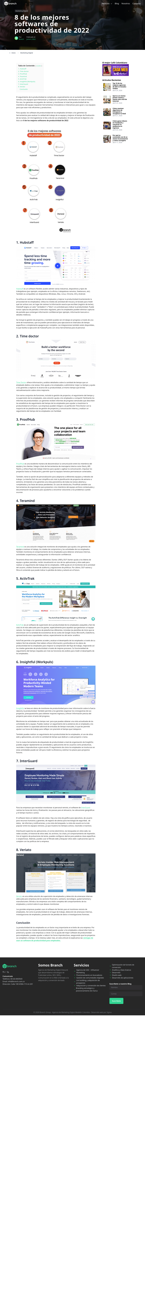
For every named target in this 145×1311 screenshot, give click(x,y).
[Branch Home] (10, 3)
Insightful (20, 708)
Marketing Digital (21, 11)
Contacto (136, 3)
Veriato (19, 896)
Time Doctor (21, 382)
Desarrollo (116, 972)
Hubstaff (19, 289)
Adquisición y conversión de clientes (91, 985)
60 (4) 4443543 (16, 979)
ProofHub (20, 463)
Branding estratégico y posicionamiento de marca (87, 989)
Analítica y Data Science (121, 970)
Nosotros (126, 3)
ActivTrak (20, 625)
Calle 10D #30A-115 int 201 (22, 984)
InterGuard (85, 807)
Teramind (20, 546)
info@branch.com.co (16, 981)
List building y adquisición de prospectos (88, 981)
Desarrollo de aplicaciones (122, 978)
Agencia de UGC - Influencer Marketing (87, 971)
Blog (117, 3)
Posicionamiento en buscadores (89, 975)
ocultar (38, 66)
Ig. (8, 972)
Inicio (12, 53)
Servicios (107, 3)
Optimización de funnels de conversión (123, 966)
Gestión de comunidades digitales (90, 978)
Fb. (4, 972)
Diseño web (117, 975)
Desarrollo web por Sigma (101, 1012)
